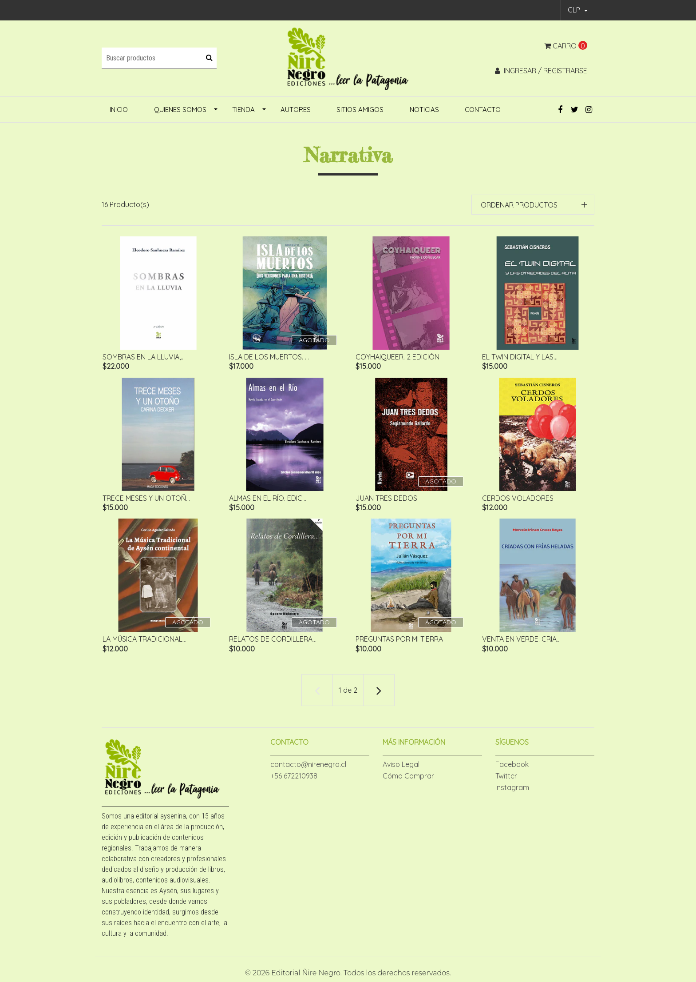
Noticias (424, 109)
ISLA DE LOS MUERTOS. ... (268, 356)
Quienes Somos (180, 109)
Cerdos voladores (517, 499)
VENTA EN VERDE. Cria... (520, 641)
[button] (577, 10)
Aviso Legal (401, 767)
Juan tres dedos (385, 499)
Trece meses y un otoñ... (145, 499)
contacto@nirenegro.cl (308, 767)
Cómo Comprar (408, 779)
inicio (119, 109)
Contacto (483, 109)
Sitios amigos (360, 109)
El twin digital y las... (519, 356)
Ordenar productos (519, 204)
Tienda (243, 109)
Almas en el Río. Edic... (266, 499)
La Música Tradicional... (144, 641)
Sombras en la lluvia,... (143, 356)
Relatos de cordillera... (272, 641)
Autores (296, 109)
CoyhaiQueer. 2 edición (397, 356)
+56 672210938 (293, 779)
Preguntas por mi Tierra (398, 641)
